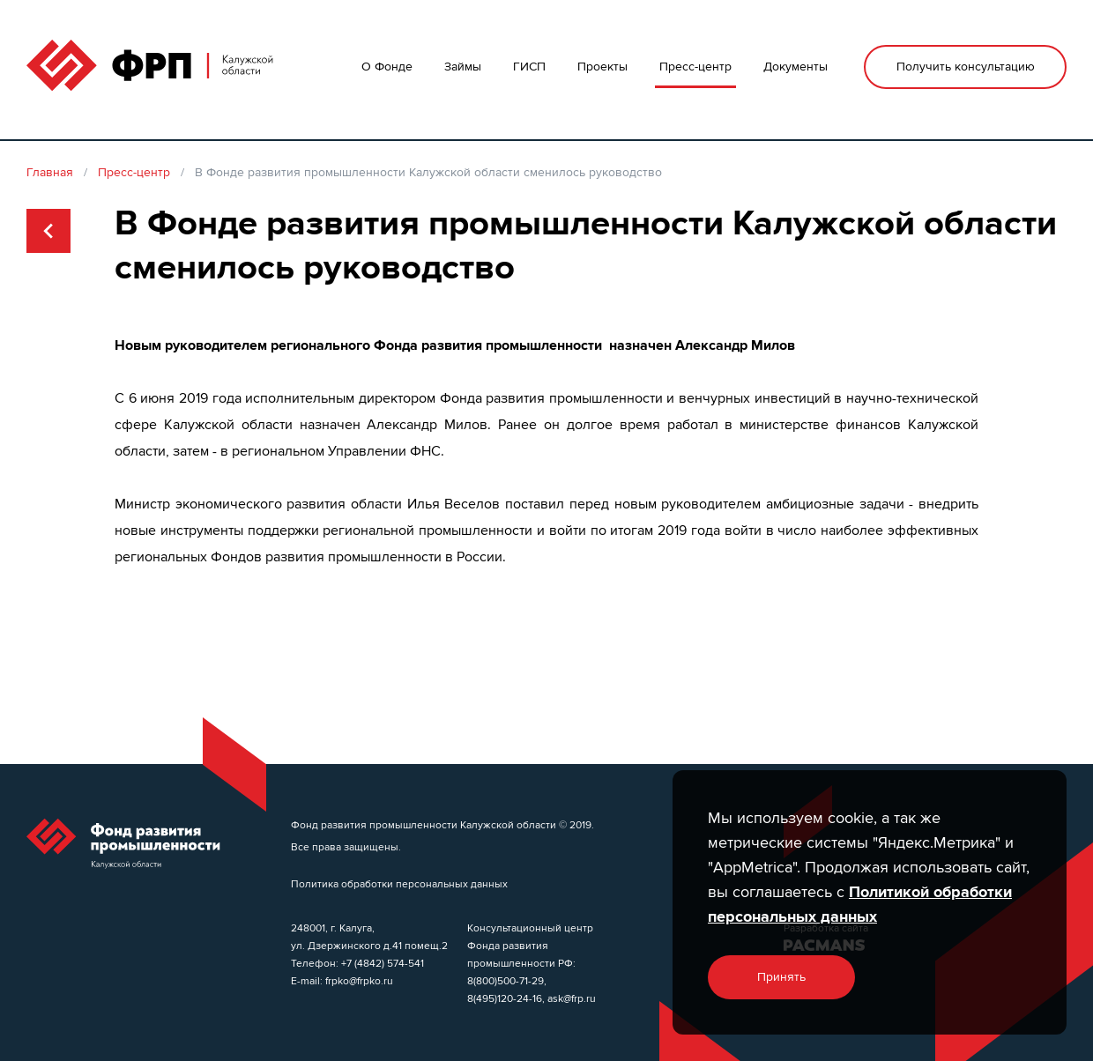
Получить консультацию (965, 66)
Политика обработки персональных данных (399, 883)
